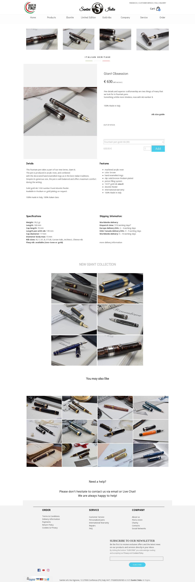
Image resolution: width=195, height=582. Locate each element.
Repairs (92, 523)
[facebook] (39, 568)
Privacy (126, 551)
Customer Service (96, 515)
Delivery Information (51, 517)
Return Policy (48, 523)
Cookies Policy (138, 551)
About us (136, 515)
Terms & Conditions (51, 514)
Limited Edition (88, 17)
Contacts (136, 523)
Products (51, 17)
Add (158, 148)
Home (33, 17)
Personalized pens (97, 518)
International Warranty (99, 521)
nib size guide (158, 114)
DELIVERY (162, 3)
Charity (135, 521)
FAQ (156, 3)
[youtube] (43, 568)
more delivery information (111, 240)
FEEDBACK (133, 3)
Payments (46, 520)
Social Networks (139, 526)
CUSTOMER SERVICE (146, 3)
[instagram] (48, 568)
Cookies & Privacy (50, 525)
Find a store (137, 518)
